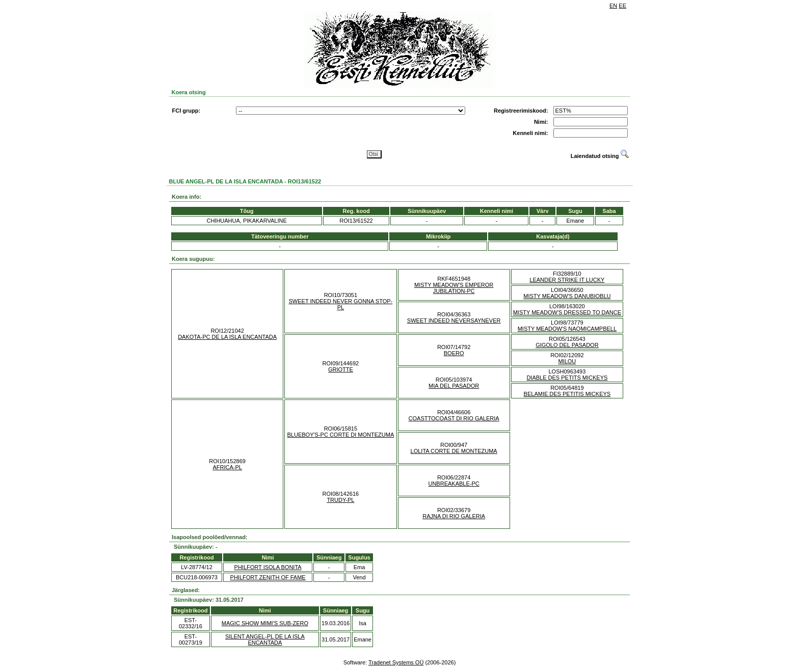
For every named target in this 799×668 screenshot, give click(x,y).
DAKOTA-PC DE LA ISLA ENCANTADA (227, 337)
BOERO (454, 353)
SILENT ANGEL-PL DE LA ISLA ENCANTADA (265, 639)
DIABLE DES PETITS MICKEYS (566, 378)
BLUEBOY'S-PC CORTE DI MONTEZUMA (340, 435)
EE (622, 6)
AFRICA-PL (227, 467)
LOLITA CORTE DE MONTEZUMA (454, 451)
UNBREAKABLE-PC (453, 483)
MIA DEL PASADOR (454, 386)
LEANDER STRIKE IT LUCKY (566, 280)
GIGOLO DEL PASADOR (567, 345)
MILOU (567, 361)
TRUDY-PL (340, 500)
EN (613, 6)
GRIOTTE (340, 369)
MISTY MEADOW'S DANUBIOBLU (566, 296)
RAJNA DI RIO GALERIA (453, 516)
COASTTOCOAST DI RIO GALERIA (454, 418)
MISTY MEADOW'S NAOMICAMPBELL (567, 329)
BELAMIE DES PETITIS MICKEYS (567, 394)
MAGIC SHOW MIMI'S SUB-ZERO (265, 623)
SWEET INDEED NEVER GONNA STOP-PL (341, 304)
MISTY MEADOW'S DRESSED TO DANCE (567, 312)
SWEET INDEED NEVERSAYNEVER (454, 320)
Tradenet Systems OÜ (395, 662)
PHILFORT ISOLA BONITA (268, 567)
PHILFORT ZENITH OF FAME (268, 577)
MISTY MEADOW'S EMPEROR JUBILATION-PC (453, 288)
